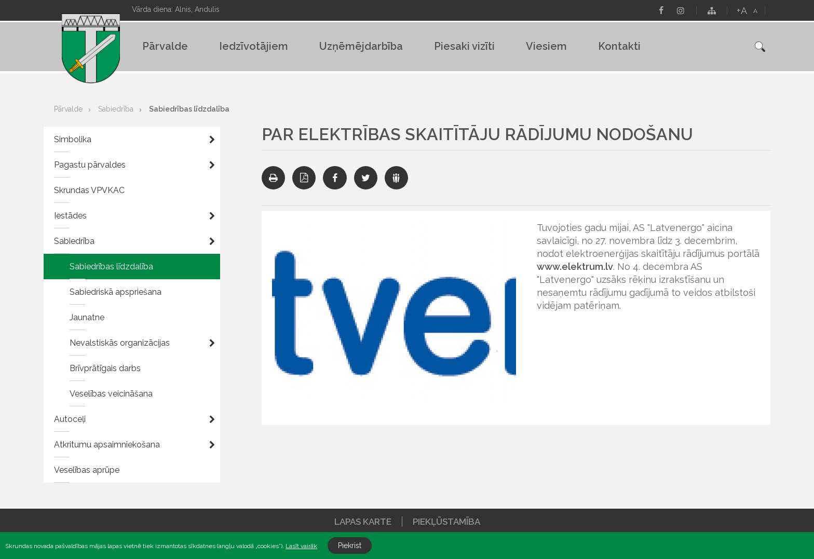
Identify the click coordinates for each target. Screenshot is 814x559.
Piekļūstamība (446, 521)
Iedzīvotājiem (253, 46)
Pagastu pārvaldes (90, 165)
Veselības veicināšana (111, 394)
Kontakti (619, 46)
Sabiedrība (115, 109)
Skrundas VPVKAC (89, 190)
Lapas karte (362, 521)
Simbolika (72, 139)
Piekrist (349, 545)
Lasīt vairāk (301, 546)
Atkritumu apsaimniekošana (107, 444)
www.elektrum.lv (575, 266)
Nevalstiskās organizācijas (120, 343)
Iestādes (70, 216)
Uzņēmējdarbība (361, 46)
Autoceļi (70, 419)
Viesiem (546, 46)
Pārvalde (165, 46)
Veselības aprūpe (86, 470)
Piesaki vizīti (464, 46)
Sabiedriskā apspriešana (115, 292)
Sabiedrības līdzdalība (189, 109)
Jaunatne (87, 317)
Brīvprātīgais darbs (105, 368)
